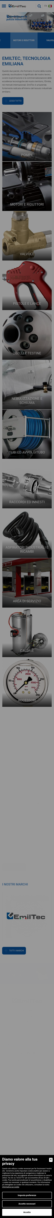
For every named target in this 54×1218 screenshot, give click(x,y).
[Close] (51, 1160)
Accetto (27, 1212)
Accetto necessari (27, 1204)
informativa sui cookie (10, 1187)
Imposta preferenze (27, 1195)
